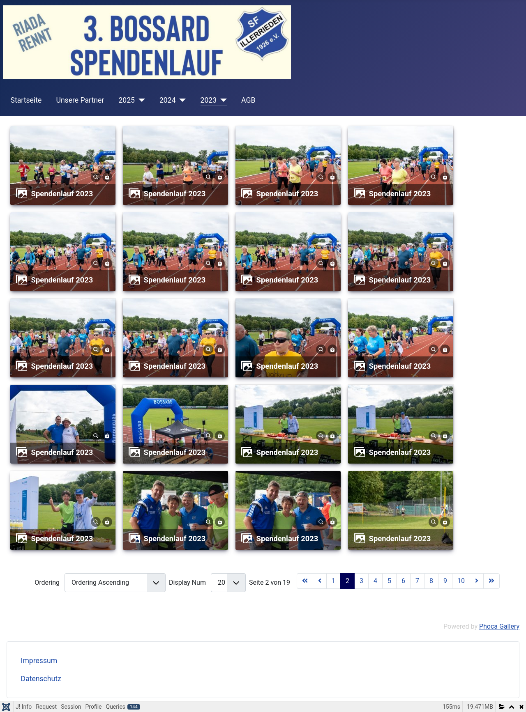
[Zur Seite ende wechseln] (491, 581)
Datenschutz (41, 679)
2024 (167, 100)
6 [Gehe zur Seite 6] (403, 581)
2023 (209, 100)
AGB (248, 100)
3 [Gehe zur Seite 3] (361, 581)
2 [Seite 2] (347, 581)
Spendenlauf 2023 (62, 193)
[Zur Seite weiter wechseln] (477, 581)
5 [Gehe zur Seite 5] (389, 581)
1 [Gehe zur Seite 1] (333, 581)
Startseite (26, 100)
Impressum (39, 661)
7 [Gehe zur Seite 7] (417, 581)
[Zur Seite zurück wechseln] (320, 581)
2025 (126, 100)
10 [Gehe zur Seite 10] (461, 581)
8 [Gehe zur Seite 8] (431, 581)
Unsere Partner (80, 100)
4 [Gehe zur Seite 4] (375, 581)
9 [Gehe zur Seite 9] (445, 581)
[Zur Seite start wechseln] (305, 581)
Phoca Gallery (499, 626)
